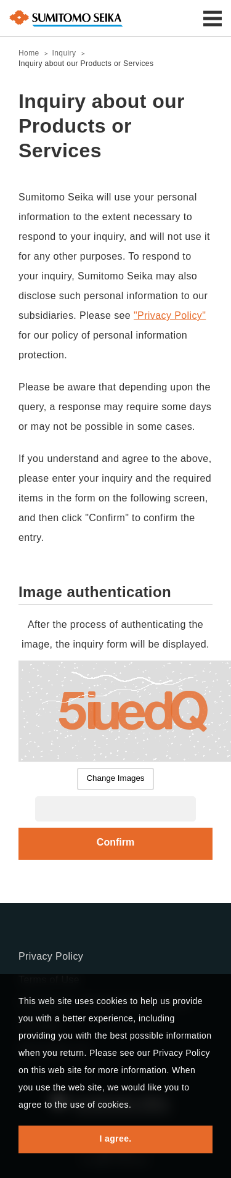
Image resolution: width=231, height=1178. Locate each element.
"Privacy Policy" (170, 315)
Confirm (115, 842)
